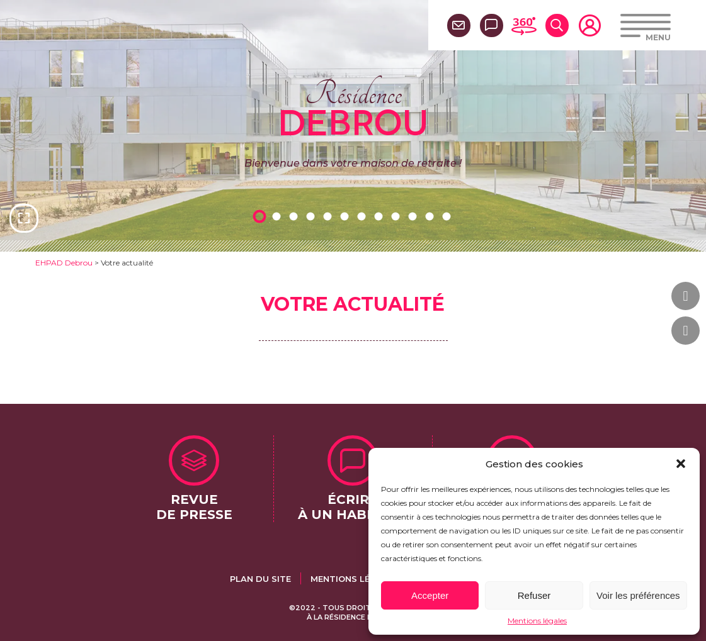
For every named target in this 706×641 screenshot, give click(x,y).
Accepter (429, 595)
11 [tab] (432, 216)
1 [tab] (262, 216)
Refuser (534, 595)
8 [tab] (381, 216)
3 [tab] (296, 216)
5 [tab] (330, 216)
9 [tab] (398, 216)
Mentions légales (537, 620)
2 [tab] (279, 216)
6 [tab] (347, 216)
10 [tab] (415, 216)
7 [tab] (364, 216)
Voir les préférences (638, 595)
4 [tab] (313, 216)
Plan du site (260, 579)
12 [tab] (449, 216)
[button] (681, 463)
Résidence (353, 106)
